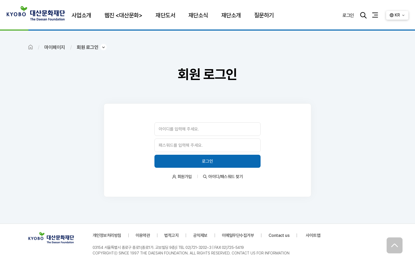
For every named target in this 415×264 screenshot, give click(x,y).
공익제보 (200, 235)
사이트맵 (313, 235)
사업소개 (81, 15)
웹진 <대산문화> (123, 15)
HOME (30, 47)
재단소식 (198, 15)
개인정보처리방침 (107, 235)
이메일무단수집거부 (238, 235)
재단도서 (165, 15)
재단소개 (231, 15)
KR (397, 15)
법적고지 (171, 235)
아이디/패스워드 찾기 (225, 176)
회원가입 (185, 176)
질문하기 (264, 15)
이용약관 (143, 235)
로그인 (348, 15)
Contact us (279, 235)
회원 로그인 (87, 47)
